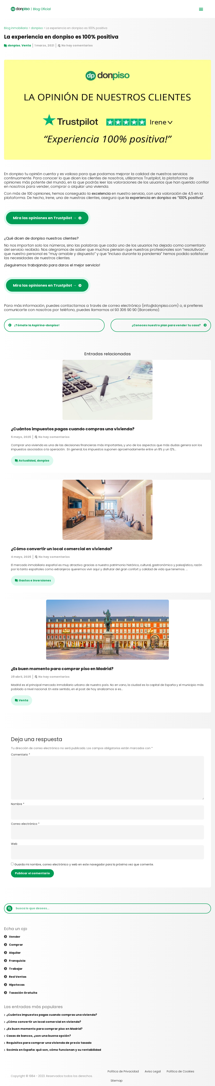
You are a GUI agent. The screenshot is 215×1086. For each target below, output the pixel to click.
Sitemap (117, 1081)
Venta (26, 45)
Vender (14, 937)
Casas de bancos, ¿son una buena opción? (38, 1036)
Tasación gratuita (23, 993)
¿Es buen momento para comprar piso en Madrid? (62, 668)
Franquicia (17, 961)
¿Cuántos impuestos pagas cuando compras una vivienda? (72, 429)
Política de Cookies (180, 1071)
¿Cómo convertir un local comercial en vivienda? (61, 549)
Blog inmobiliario (16, 28)
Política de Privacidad (123, 1071)
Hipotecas (17, 985)
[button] (201, 9)
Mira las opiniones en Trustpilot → (44, 217)
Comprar (16, 945)
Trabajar (16, 969)
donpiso (37, 28)
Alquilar (15, 953)
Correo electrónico (25, 823)
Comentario (20, 754)
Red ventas (17, 977)
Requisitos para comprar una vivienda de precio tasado (49, 1043)
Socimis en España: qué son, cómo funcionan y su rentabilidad (53, 1050)
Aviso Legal (153, 1071)
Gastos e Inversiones (35, 580)
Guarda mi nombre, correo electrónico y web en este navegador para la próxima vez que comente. (84, 864)
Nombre (17, 804)
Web (14, 843)
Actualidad (27, 461)
